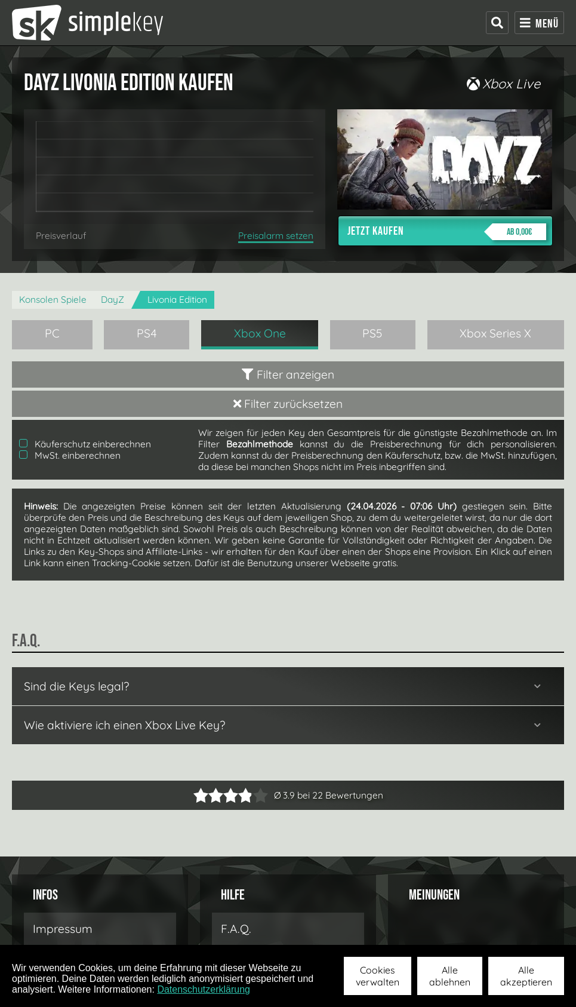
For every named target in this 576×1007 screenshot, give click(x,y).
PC (52, 333)
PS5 (372, 333)
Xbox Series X (495, 333)
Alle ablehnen (449, 976)
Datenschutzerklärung (203, 989)
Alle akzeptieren (526, 976)
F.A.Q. (236, 929)
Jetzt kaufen (446, 231)
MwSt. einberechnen (70, 455)
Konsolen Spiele (53, 299)
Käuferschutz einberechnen (85, 444)
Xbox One (260, 333)
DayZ (112, 299)
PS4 (147, 333)
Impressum (63, 929)
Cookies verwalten (377, 976)
